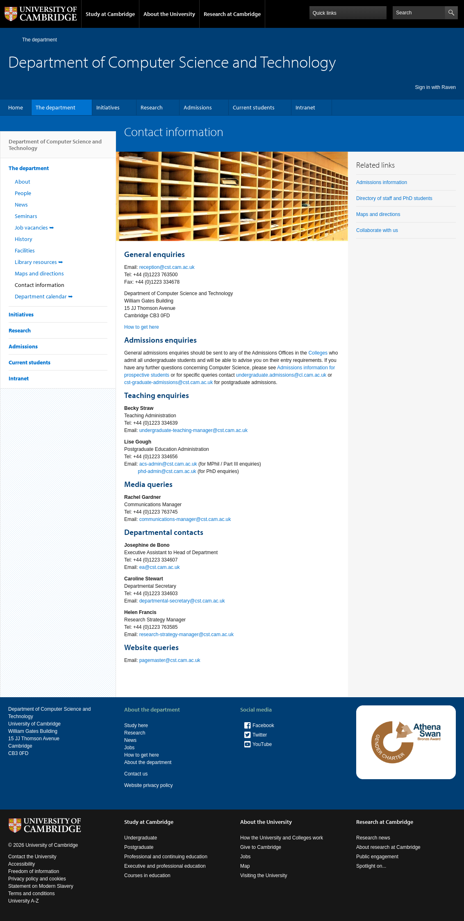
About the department (147, 762)
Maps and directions (39, 273)
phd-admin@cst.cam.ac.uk (167, 471)
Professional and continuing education (165, 857)
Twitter (259, 735)
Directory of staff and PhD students (394, 198)
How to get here (141, 327)
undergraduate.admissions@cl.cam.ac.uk (281, 375)
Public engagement (377, 857)
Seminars (26, 216)
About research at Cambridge (388, 847)
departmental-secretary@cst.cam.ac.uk (182, 601)
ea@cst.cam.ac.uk (159, 567)
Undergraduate (140, 838)
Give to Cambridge (260, 847)
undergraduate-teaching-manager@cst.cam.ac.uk (193, 430)
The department (39, 40)
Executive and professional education (165, 866)
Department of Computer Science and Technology (55, 148)
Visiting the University (263, 875)
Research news (373, 838)
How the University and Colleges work (281, 838)
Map (245, 866)
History (23, 239)
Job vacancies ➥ (34, 227)
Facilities (25, 250)
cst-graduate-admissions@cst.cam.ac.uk (168, 382)
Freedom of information (33, 871)
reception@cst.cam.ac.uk (167, 267)
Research (152, 107)
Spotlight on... (371, 866)
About (22, 181)
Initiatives (108, 107)
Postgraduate (138, 847)
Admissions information (381, 182)
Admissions (198, 107)
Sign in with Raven (435, 87)
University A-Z (23, 901)
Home (11, 39)
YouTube (262, 744)
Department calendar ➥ (44, 296)
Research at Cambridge (232, 14)
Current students (254, 107)
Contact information (39, 285)
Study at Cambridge (110, 14)
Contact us (136, 774)
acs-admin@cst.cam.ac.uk (168, 464)
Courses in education (147, 875)
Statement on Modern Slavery (40, 886)
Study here (136, 725)
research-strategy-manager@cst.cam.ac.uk (186, 634)
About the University (169, 14)
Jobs (129, 747)
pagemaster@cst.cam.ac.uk (169, 660)
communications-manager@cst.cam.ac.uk (185, 519)
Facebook (263, 725)
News (21, 204)
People (23, 193)
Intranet (305, 107)
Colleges (318, 353)
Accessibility (21, 864)
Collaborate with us (377, 230)
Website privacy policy (148, 785)
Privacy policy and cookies (37, 879)
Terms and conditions (31, 893)
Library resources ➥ (39, 262)
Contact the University (32, 857)
